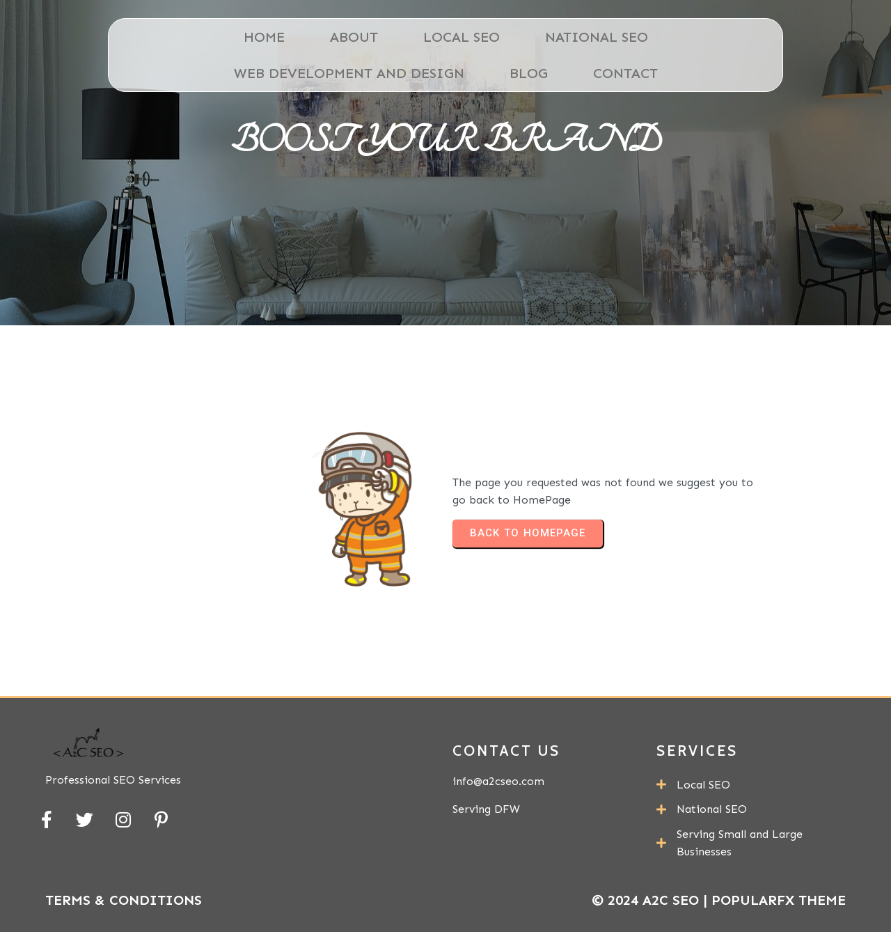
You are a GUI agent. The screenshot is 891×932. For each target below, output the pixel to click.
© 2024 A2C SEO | (651, 900)
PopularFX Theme (778, 900)
